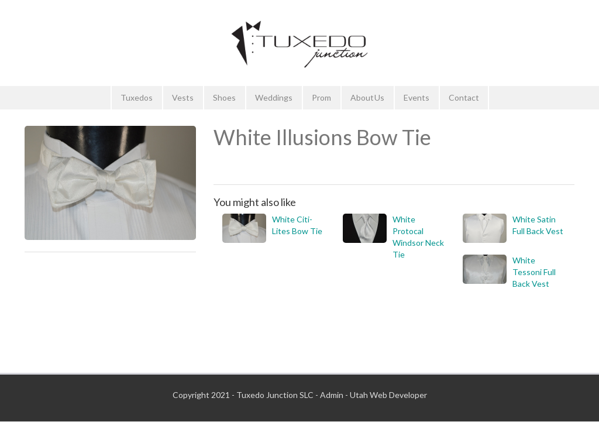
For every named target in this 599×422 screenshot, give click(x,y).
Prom (321, 97)
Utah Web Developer (388, 395)
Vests (183, 97)
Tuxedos (137, 97)
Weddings (273, 97)
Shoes (224, 97)
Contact (464, 97)
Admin (331, 395)
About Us (367, 97)
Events (416, 97)
